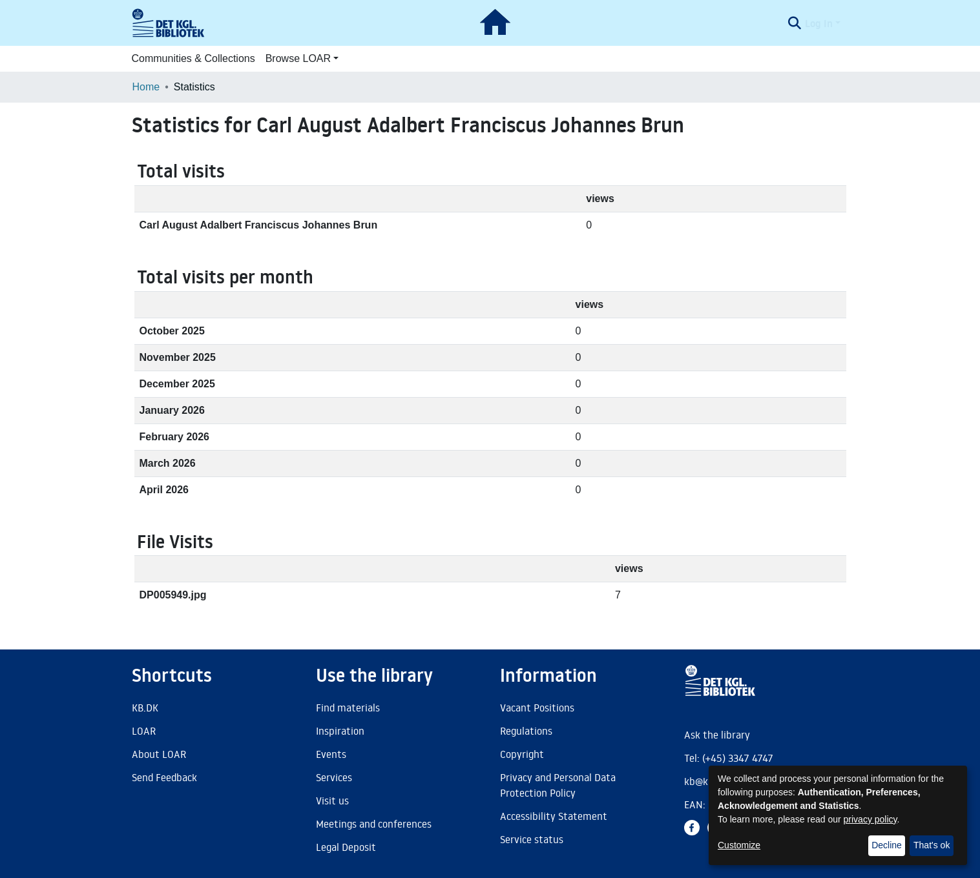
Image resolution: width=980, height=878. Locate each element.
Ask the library (717, 734)
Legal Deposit (346, 847)
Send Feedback (164, 777)
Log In (819, 23)
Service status (531, 839)
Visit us (332, 800)
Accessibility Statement (553, 816)
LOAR (144, 730)
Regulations (526, 730)
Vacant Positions (537, 707)
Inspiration (340, 730)
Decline (886, 845)
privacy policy (870, 819)
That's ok (931, 845)
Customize (739, 845)
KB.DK (145, 707)
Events (331, 754)
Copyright (522, 754)
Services (334, 777)
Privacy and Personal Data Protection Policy (558, 785)
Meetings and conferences (374, 823)
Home (146, 86)
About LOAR (159, 754)
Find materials (348, 707)
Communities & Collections (193, 58)
